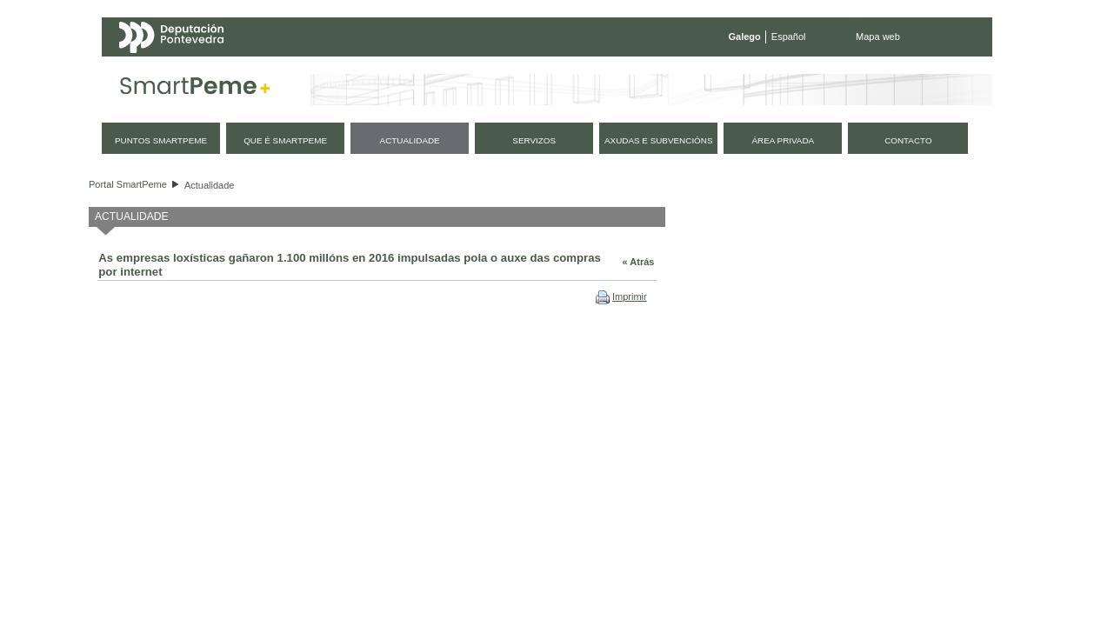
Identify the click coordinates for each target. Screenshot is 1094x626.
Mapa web (878, 36)
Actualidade (209, 185)
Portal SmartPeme (128, 184)
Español (788, 36)
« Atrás (639, 261)
